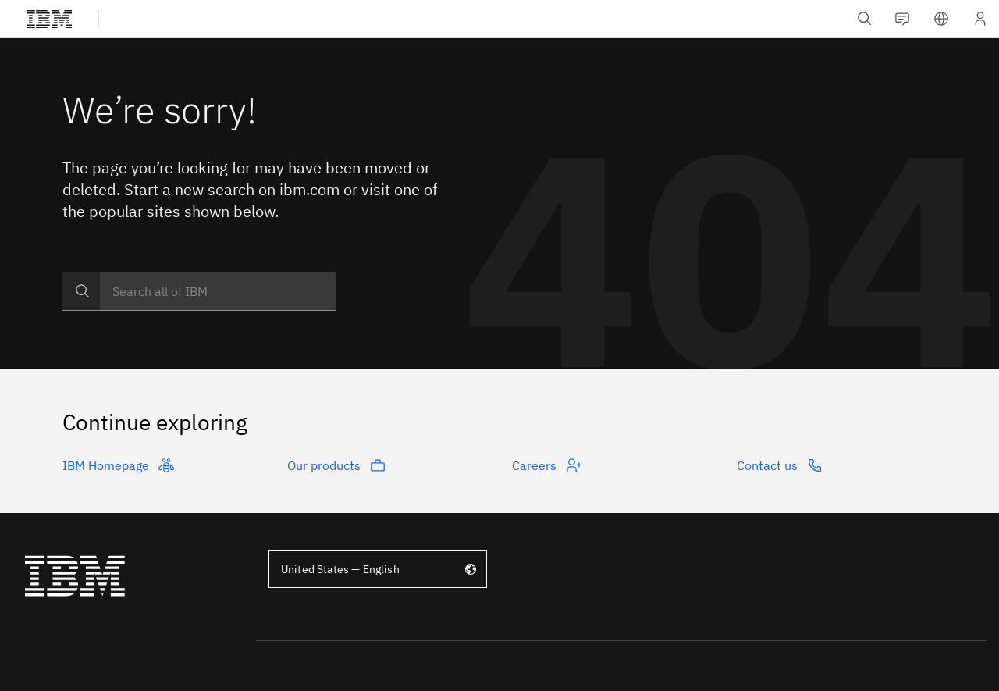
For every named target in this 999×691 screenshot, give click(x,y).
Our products (336, 465)
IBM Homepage (118, 465)
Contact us (780, 465)
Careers (546, 465)
